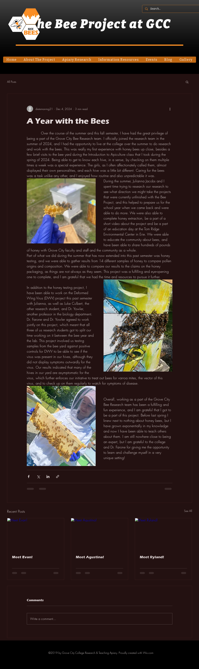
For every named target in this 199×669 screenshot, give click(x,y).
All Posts (11, 82)
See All (188, 511)
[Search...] (172, 9)
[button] (187, 81)
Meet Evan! (22, 557)
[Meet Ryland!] (163, 534)
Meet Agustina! (90, 557)
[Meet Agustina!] (99, 534)
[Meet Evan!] (35, 534)
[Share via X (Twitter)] (38, 476)
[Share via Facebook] (29, 476)
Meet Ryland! (152, 557)
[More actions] (170, 108)
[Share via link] (57, 476)
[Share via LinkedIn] (48, 476)
